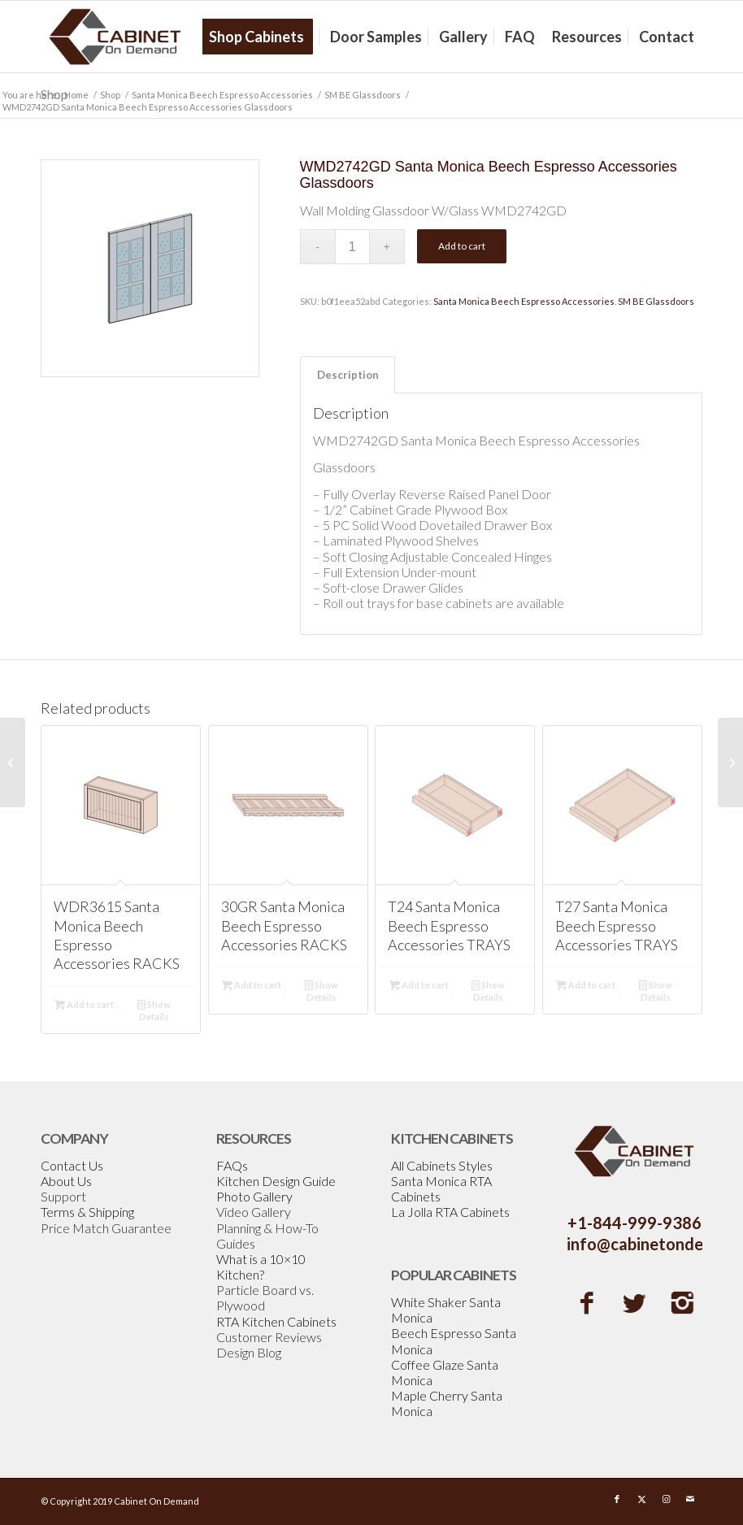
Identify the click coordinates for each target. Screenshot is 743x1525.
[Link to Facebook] (617, 1499)
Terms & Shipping (87, 1211)
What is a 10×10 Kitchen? (261, 1266)
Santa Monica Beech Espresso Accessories (524, 301)
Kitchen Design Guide (276, 1180)
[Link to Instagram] (666, 1499)
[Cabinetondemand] (115, 36)
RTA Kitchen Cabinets (276, 1321)
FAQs (232, 1165)
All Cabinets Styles (442, 1165)
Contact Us (72, 1165)
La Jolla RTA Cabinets (450, 1211)
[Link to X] (641, 1499)
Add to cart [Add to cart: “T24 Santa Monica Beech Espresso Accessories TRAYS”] (419, 985)
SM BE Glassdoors (656, 301)
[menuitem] (261, 36)
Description (348, 374)
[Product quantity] (352, 246)
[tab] (347, 374)
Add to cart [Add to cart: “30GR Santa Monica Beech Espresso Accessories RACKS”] (251, 985)
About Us (66, 1180)
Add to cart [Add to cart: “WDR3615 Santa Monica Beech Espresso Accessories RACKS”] (84, 1004)
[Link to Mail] (690, 1499)
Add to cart (461, 246)
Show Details (154, 1009)
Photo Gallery (254, 1196)
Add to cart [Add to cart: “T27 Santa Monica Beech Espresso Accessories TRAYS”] (585, 985)
